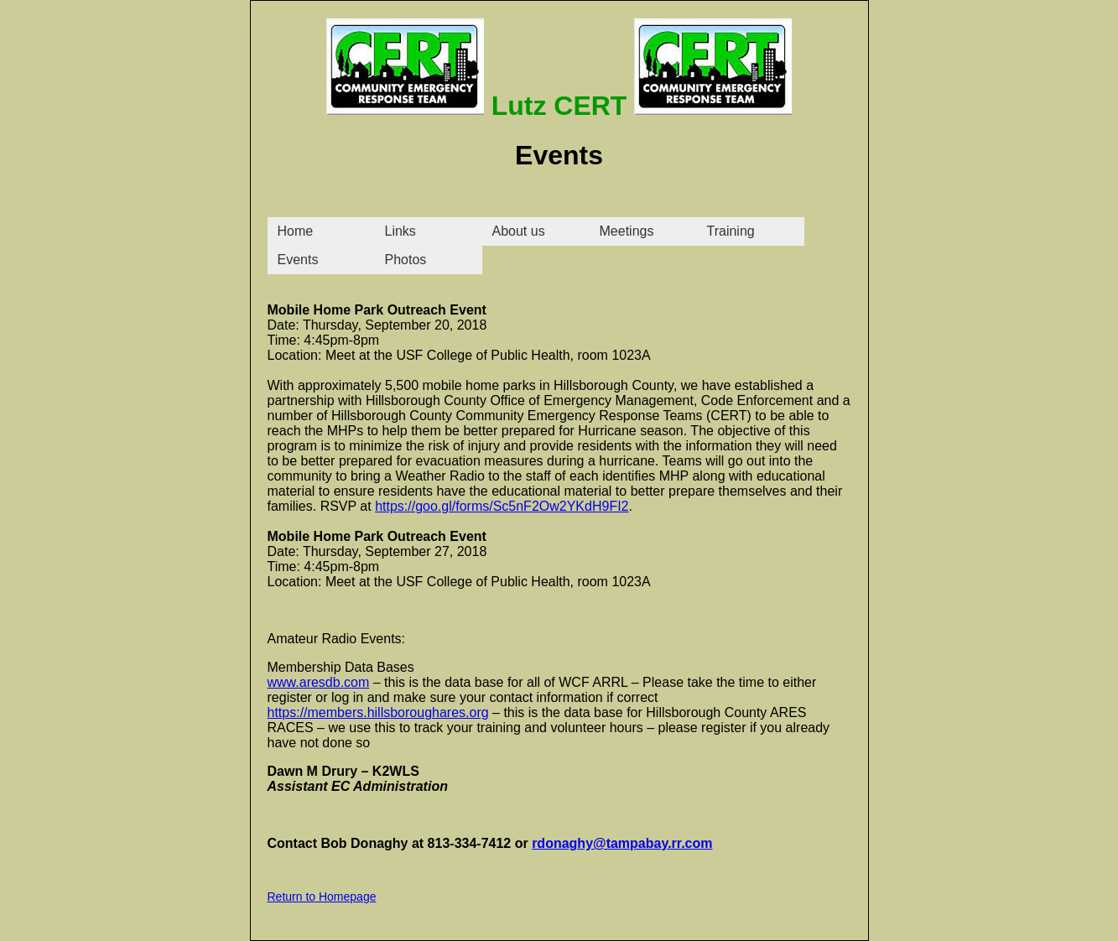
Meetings (627, 231)
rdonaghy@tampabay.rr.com (622, 843)
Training (731, 231)
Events (298, 259)
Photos (406, 259)
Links (400, 231)
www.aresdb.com (319, 682)
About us (518, 231)
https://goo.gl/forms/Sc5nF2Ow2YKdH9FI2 (501, 506)
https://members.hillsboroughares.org (378, 712)
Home (296, 231)
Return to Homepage (322, 896)
